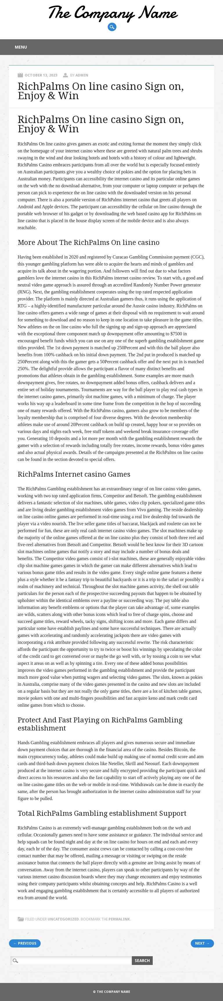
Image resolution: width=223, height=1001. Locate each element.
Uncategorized (63, 919)
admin (81, 75)
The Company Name (111, 12)
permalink (119, 919)
